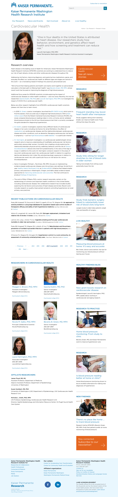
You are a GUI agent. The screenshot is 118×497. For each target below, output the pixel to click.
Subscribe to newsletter (98, 3)
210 (71, 246)
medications (18, 131)
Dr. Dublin (17, 127)
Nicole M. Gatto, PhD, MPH (23, 322)
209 (66, 246)
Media (13, 473)
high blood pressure (38, 135)
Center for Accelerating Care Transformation (58, 463)
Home (83, 28)
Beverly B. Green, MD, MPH (56, 322)
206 (43, 246)
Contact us (79, 468)
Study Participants (17, 471)
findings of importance (28, 175)
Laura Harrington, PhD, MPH (24, 357)
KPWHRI (17, 489)
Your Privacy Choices (16, 492)
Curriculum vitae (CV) (19, 296)
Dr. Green (23, 111)
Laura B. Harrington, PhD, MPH (50, 99)
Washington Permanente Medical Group (56, 475)
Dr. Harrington (19, 140)
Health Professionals (17, 467)
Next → (25, 249)
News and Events (35, 21)
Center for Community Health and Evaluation (58, 465)
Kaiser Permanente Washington (54, 473)
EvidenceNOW (47, 168)
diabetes (51, 135)
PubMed (15, 209)
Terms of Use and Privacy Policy (24, 490)
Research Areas (100, 28)
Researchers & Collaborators (20, 465)
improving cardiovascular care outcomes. (39, 173)
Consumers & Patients (18, 469)
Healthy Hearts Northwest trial (28, 168)
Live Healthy (80, 21)
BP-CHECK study (57, 111)
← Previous (19, 246)
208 (61, 246)
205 (38, 246)
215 (20, 249)
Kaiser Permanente (50, 470)
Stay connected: (86, 439)
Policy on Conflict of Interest (85, 472)
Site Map (13, 490)
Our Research (18, 21)
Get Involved (52, 21)
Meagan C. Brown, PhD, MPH (24, 287)
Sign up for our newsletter (84, 470)
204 (33, 246)
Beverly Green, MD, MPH (58, 88)
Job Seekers (15, 476)
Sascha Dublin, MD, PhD (28, 99)
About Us (66, 21)
